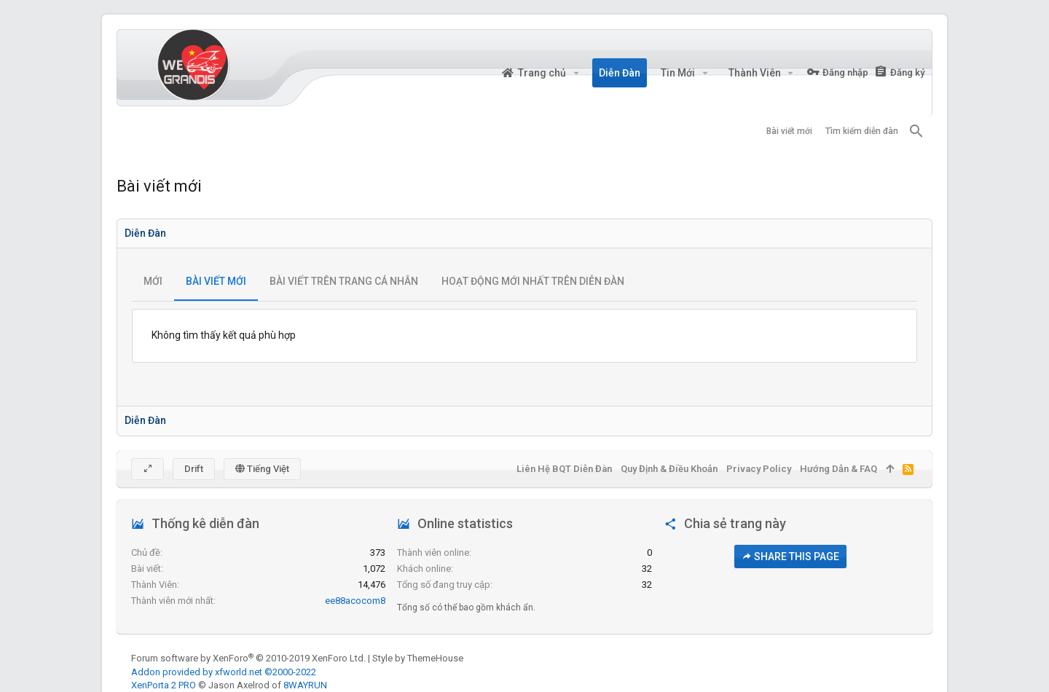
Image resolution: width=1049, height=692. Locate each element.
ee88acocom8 (355, 600)
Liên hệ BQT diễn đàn (564, 468)
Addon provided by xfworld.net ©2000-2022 (223, 672)
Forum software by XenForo (248, 658)
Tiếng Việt (262, 468)
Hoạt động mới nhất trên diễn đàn (532, 281)
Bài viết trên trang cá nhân (344, 281)
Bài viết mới (216, 281)
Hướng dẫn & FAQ (838, 468)
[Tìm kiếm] (916, 131)
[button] (575, 72)
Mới (153, 281)
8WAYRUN (305, 685)
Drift (193, 468)
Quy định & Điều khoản (669, 468)
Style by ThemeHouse (417, 658)
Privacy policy (758, 468)
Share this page (790, 556)
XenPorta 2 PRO (163, 685)
